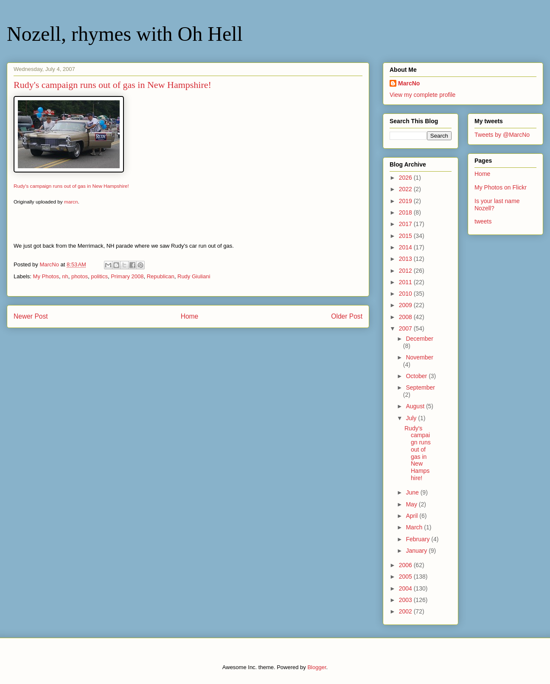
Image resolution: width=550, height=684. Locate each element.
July (412, 418)
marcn (71, 201)
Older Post (346, 316)
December (419, 338)
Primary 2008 (127, 276)
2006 (406, 565)
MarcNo (409, 83)
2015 (406, 235)
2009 (406, 305)
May (412, 504)
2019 (406, 201)
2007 (406, 328)
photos (79, 276)
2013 (406, 258)
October (417, 376)
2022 (406, 189)
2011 (406, 282)
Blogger (316, 667)
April (412, 515)
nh (65, 276)
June (413, 492)
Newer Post (31, 316)
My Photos (46, 276)
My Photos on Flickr (500, 187)
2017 (406, 223)
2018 (406, 212)
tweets (482, 221)
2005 (406, 576)
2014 (406, 247)
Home (190, 316)
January (417, 550)
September (420, 387)
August (416, 406)
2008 (406, 317)
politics (99, 276)
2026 (406, 177)
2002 (406, 611)
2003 (406, 599)
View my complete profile (422, 94)
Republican (160, 276)
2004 (406, 588)
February (418, 539)
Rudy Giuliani (193, 276)
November (419, 357)
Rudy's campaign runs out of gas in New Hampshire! (71, 186)
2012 (406, 270)
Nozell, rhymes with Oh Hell (125, 34)
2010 (406, 293)
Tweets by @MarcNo (502, 134)
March (415, 527)
